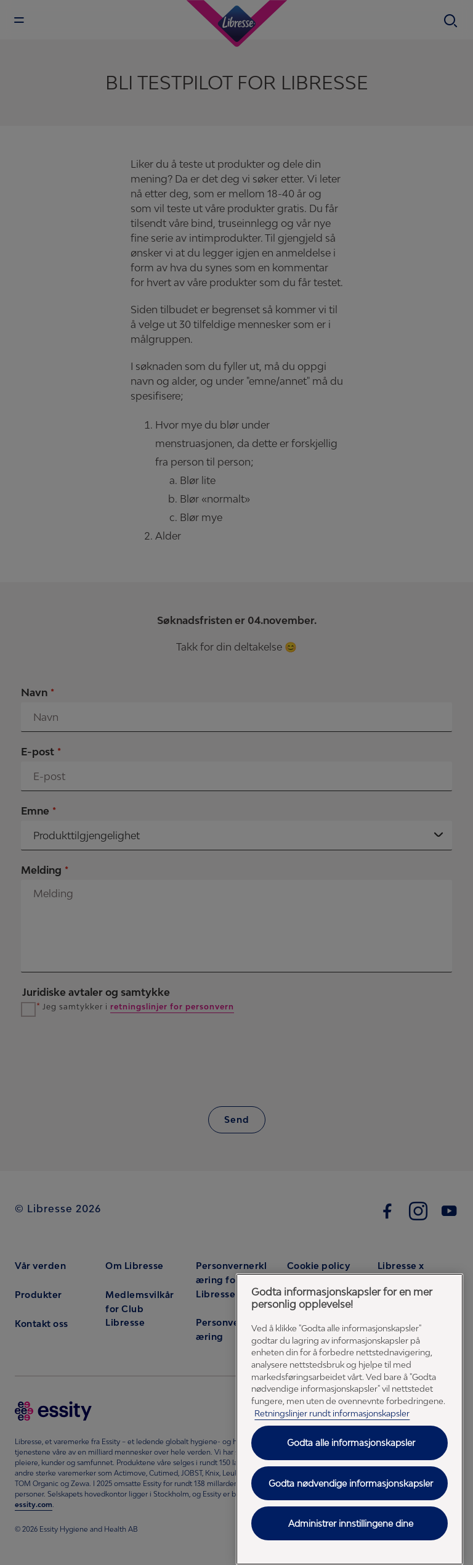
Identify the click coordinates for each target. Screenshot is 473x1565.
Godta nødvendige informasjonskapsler (351, 1483)
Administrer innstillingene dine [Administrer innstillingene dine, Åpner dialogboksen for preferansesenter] (350, 1523)
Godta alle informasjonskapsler (351, 1442)
